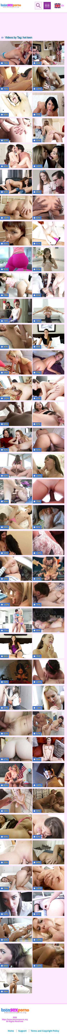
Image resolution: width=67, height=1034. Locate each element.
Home (11, 1031)
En (59, 5)
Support (22, 1031)
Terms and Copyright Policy (45, 1031)
